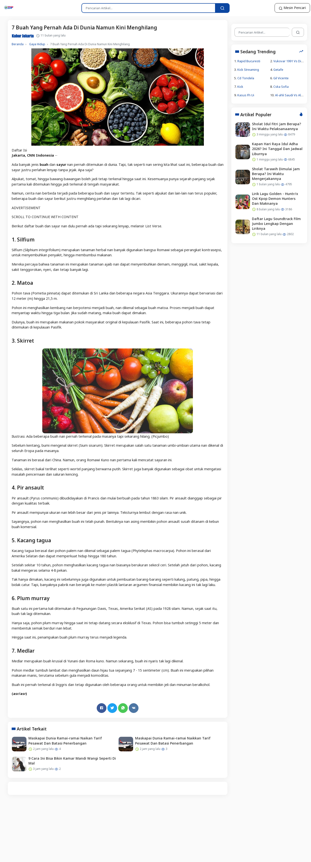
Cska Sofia (281, 86)
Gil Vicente (281, 78)
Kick (240, 86)
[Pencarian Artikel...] (222, 8)
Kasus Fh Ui (245, 95)
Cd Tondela (245, 78)
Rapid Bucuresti (248, 61)
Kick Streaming (248, 69)
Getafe (278, 69)
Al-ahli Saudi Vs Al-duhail (293, 95)
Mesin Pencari (292, 7)
